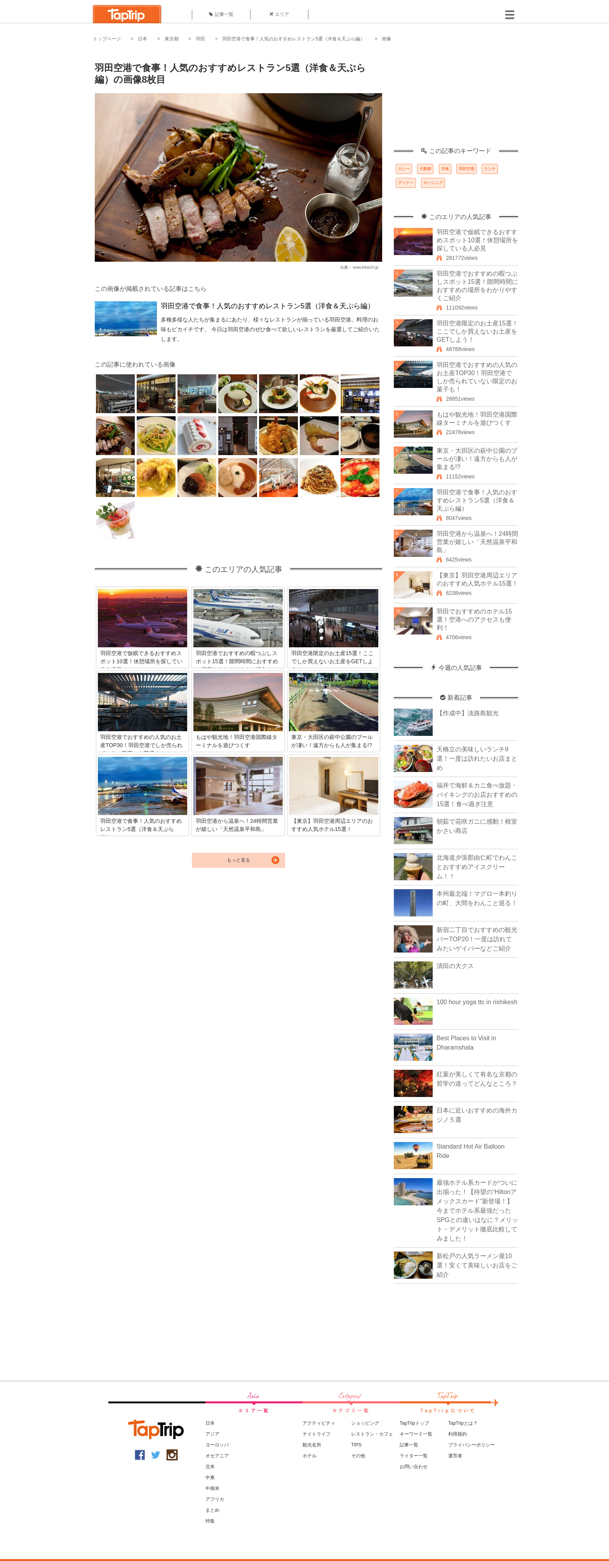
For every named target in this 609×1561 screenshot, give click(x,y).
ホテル (310, 1455)
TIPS (356, 1445)
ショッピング (365, 1423)
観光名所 (312, 1445)
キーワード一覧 (416, 1434)
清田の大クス (455, 966)
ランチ (490, 169)
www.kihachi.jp (365, 267)
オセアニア (217, 1455)
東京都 (172, 39)
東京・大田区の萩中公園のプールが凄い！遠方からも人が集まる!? (477, 458)
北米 (210, 1466)
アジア (212, 1434)
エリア (279, 14)
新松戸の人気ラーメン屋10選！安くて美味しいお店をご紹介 (477, 1265)
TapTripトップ (414, 1423)
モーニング (433, 183)
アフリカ (214, 1499)
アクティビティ (319, 1423)
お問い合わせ (414, 1466)
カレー (404, 169)
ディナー (406, 183)
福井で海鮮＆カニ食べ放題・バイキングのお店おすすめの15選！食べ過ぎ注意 (477, 794)
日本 (142, 39)
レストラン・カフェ (372, 1434)
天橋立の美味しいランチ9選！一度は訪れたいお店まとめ (477, 758)
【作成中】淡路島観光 (468, 713)
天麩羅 (425, 169)
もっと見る (238, 860)
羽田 (200, 39)
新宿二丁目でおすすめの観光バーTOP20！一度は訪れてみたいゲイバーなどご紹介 (477, 939)
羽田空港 (466, 169)
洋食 (445, 169)
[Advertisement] (456, 99)
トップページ (107, 39)
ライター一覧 (414, 1455)
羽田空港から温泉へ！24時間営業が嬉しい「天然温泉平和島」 (477, 541)
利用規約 (457, 1434)
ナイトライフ (317, 1434)
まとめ (212, 1510)
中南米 (212, 1488)
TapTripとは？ (463, 1423)
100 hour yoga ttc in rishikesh (477, 1002)
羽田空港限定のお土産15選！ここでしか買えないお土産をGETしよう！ (477, 331)
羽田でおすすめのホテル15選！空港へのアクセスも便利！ (474, 619)
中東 (210, 1477)
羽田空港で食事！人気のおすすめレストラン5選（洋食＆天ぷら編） (293, 39)
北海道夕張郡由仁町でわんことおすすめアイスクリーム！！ (477, 867)
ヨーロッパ (217, 1445)
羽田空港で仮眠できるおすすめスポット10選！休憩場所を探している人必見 (477, 240)
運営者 (455, 1455)
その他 (358, 1455)
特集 (210, 1521)
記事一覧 (221, 14)
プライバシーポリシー (471, 1445)
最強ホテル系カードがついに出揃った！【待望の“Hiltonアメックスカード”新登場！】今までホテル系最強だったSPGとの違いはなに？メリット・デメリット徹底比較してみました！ (477, 1210)
